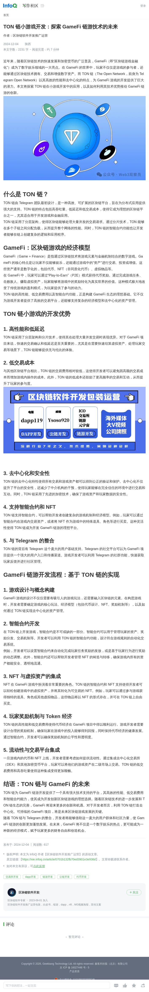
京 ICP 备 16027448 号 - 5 (74, 967)
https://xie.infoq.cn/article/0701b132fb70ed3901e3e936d (59, 859)
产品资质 (74, 971)
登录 (143, 5)
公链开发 (65, 876)
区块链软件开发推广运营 (30, 35)
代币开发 (81, 876)
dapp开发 (30, 876)
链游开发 (48, 876)
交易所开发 (12, 876)
